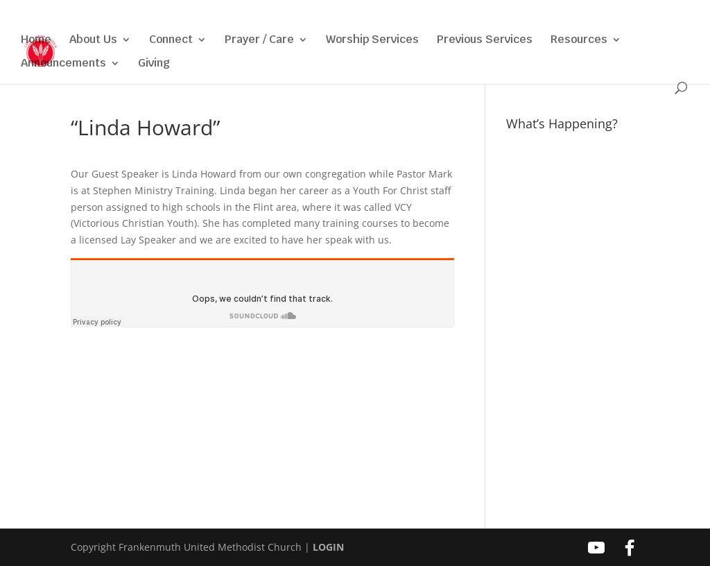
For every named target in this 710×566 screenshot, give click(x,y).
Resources (579, 40)
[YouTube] (601, 14)
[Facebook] (621, 14)
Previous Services (484, 40)
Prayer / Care (259, 40)
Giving (154, 64)
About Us (93, 40)
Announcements (63, 64)
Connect (171, 40)
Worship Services (372, 40)
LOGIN (328, 547)
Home (36, 40)
